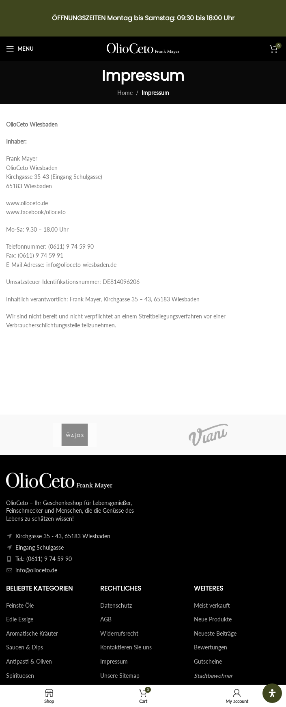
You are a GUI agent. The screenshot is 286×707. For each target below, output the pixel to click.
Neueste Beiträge (215, 633)
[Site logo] (143, 48)
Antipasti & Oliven (29, 661)
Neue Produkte (213, 619)
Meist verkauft (212, 605)
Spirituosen (20, 675)
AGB (106, 619)
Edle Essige (19, 619)
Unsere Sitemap (120, 675)
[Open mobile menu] (20, 49)
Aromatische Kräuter (32, 633)
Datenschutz (116, 605)
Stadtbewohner (213, 675)
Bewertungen (210, 647)
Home (125, 92)
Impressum (114, 661)
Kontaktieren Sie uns (126, 647)
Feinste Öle (20, 605)
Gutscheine (208, 661)
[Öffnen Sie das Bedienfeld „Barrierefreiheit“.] (272, 693)
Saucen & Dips (24, 647)
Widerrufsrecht (119, 633)
